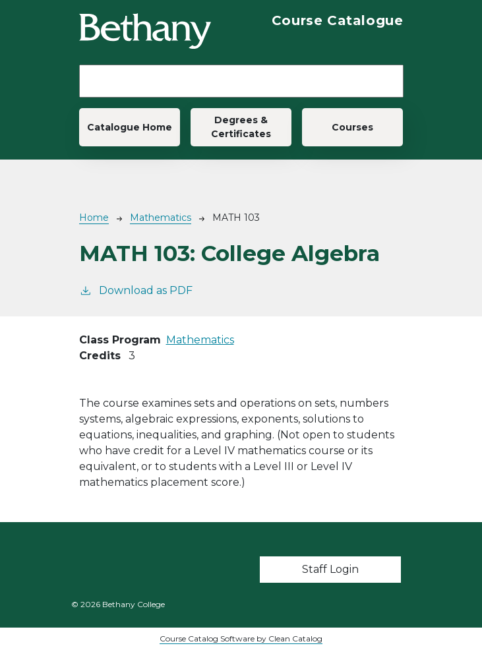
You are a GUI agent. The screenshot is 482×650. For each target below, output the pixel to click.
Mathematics (160, 217)
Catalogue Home (129, 127)
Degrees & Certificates (241, 127)
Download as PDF (136, 290)
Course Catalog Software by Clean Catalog (241, 638)
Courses (352, 127)
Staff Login (330, 569)
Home (94, 217)
